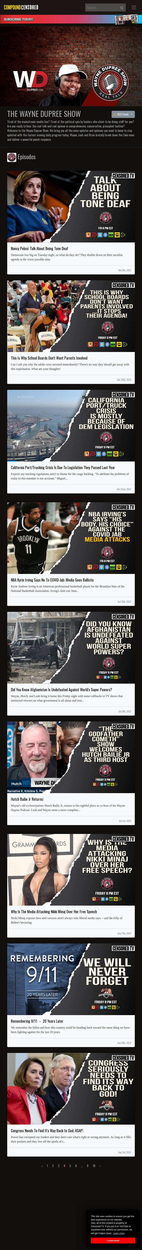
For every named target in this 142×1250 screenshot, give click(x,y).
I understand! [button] (113, 1240)
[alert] (71, 19)
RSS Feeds (121, 114)
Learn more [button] (118, 1233)
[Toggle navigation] (134, 7)
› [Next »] (100, 1166)
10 (94, 1166)
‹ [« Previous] (42, 1166)
